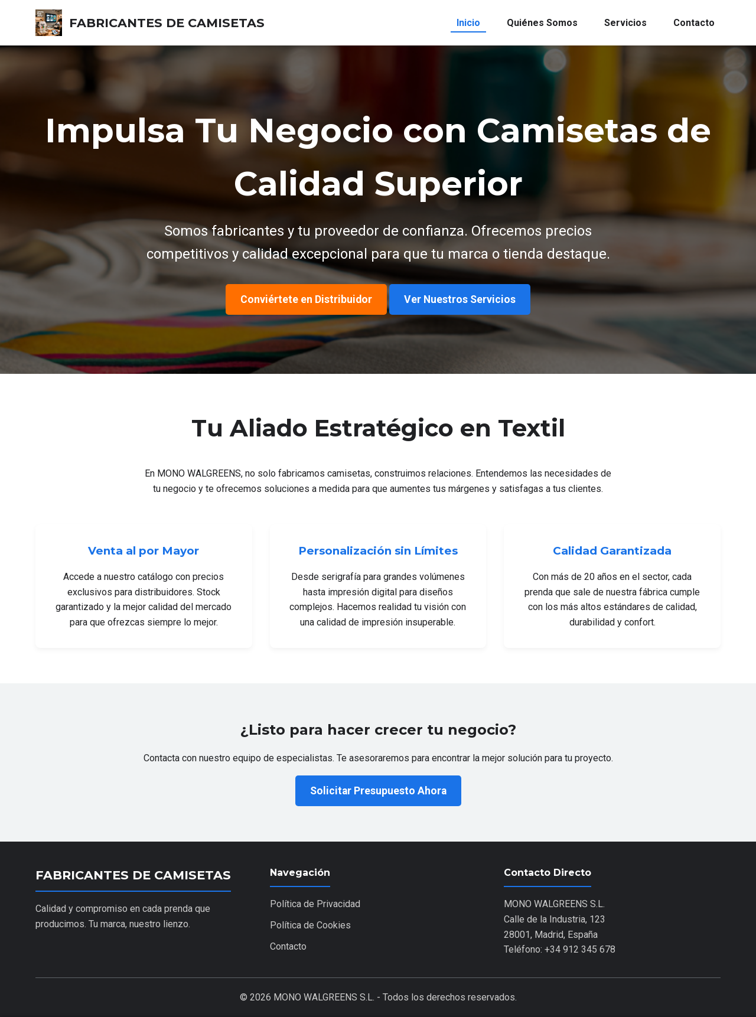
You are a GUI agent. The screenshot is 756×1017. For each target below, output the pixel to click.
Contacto (694, 22)
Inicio (468, 22)
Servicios (625, 22)
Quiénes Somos (542, 22)
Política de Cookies (310, 925)
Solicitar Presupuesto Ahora (378, 791)
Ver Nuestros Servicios (460, 299)
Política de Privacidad (315, 904)
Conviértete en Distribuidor (306, 299)
